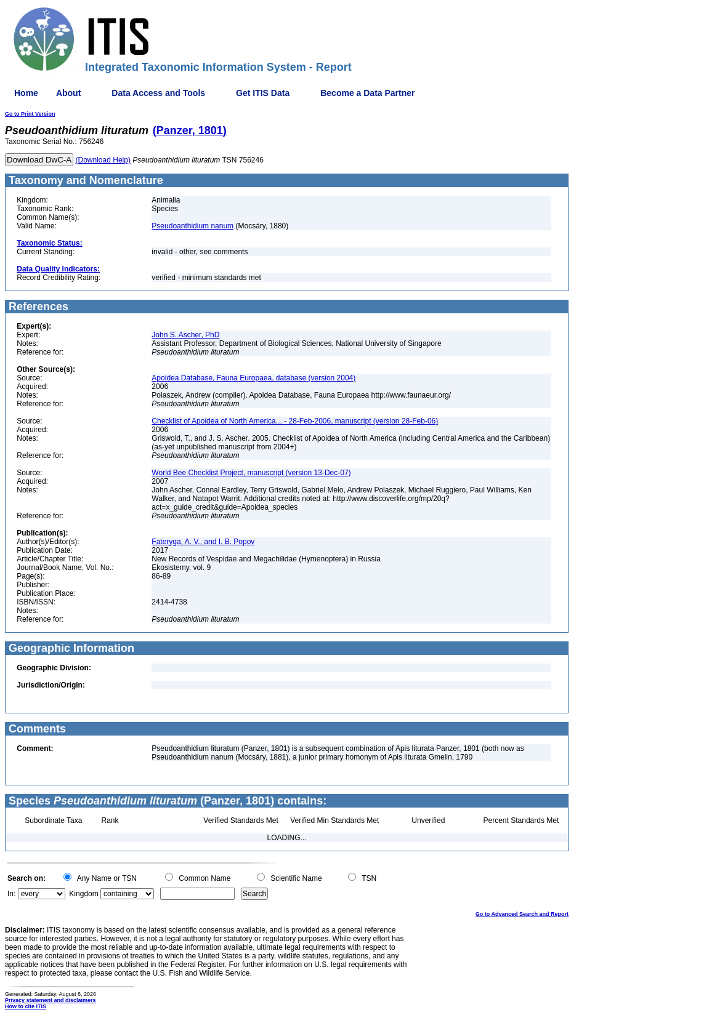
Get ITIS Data (263, 93)
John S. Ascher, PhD (185, 335)
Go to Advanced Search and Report (522, 914)
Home (26, 93)
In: (11, 893)
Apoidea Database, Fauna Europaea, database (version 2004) (253, 378)
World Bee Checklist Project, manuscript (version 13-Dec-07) (251, 472)
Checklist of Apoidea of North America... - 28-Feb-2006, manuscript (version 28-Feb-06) (295, 421)
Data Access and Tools (158, 93)
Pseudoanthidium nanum (192, 226)
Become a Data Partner (367, 93)
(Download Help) (103, 160)
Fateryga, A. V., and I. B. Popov (203, 541)
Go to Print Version (30, 114)
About (68, 93)
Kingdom (83, 893)
